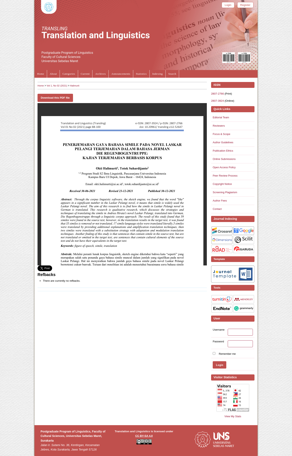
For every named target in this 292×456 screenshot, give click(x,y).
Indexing (157, 73)
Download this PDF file (55, 97)
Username (218, 329)
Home (40, 73)
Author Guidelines (223, 142)
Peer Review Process (225, 175)
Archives (100, 73)
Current (85, 73)
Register (245, 4)
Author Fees (220, 200)
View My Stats (232, 416)
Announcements (120, 73)
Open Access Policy (224, 167)
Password (218, 341)
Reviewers (219, 125)
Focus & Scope (221, 134)
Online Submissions (224, 159)
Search (172, 73)
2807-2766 (217, 93)
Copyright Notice (222, 183)
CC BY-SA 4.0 (144, 435)
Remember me (227, 354)
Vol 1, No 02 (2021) (57, 85)
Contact (217, 208)
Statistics (141, 73)
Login (228, 4)
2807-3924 (217, 100)
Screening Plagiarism (225, 192)
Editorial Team (221, 117)
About (53, 73)
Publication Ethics (223, 150)
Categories (68, 73)
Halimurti (74, 85)
